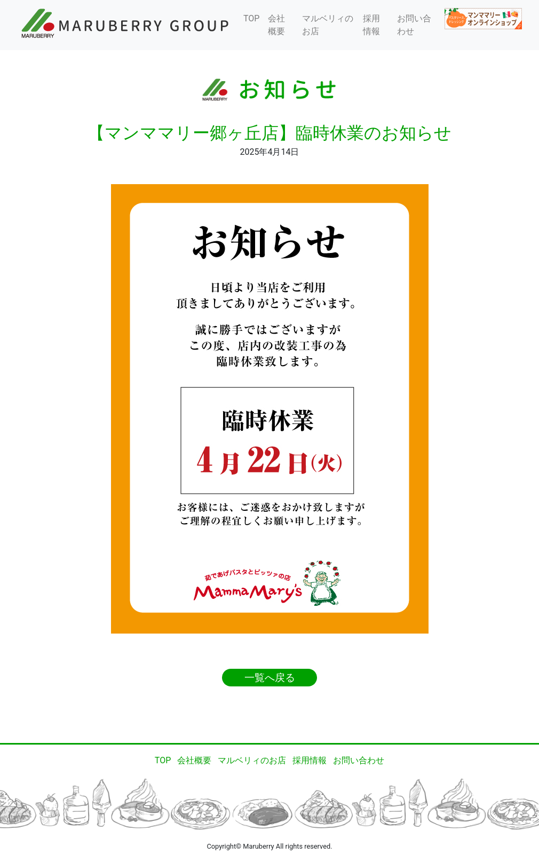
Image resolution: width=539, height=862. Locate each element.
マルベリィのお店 (327, 24)
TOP (251, 18)
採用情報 (371, 24)
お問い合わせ (414, 24)
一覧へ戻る (269, 677)
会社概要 (276, 24)
